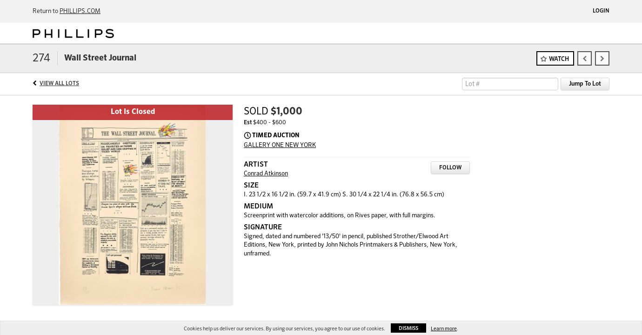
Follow (450, 168)
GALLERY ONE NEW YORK (280, 145)
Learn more (444, 328)
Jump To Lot (585, 84)
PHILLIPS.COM (80, 11)
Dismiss (408, 328)
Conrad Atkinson (266, 174)
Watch (559, 59)
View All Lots (59, 84)
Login (601, 11)
